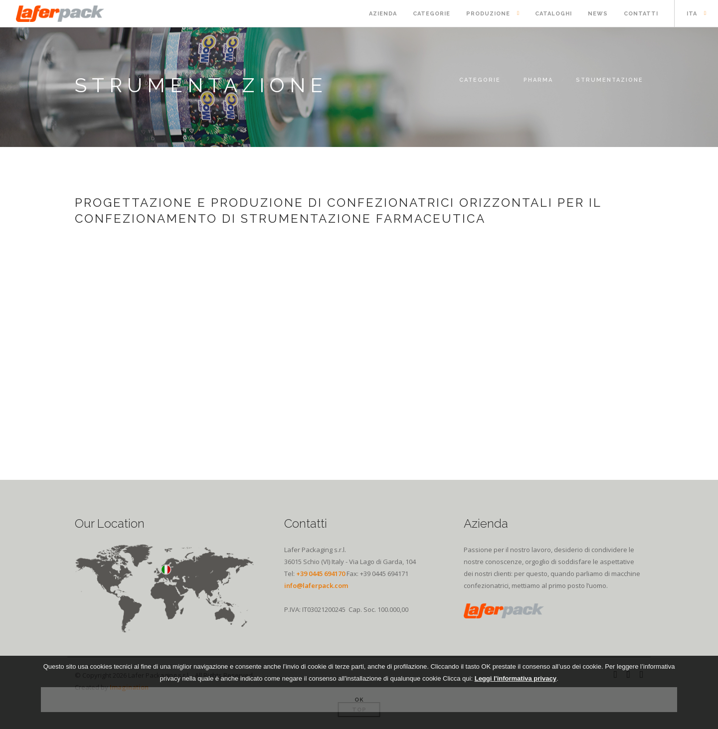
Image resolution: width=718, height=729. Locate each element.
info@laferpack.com (316, 585)
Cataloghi (553, 13)
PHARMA (538, 80)
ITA (692, 13)
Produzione (488, 13)
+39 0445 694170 (320, 573)
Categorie (431, 13)
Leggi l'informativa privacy (515, 678)
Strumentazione (609, 80)
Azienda (383, 13)
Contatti (641, 13)
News (598, 13)
